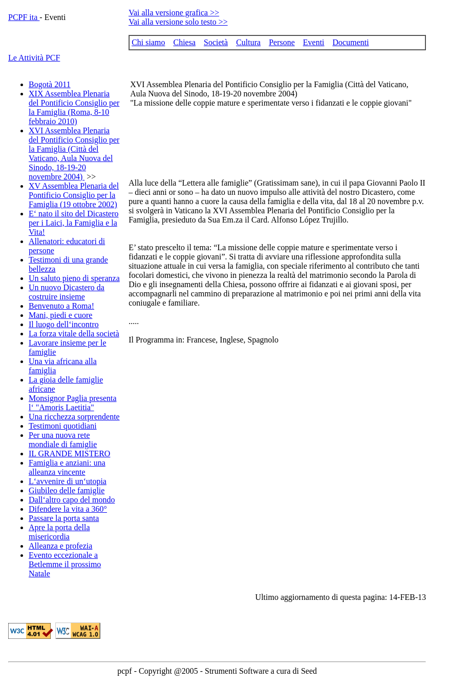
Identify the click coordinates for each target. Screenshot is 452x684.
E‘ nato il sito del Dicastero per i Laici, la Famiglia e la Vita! (74, 222)
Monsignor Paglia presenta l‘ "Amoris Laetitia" (73, 403)
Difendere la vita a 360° (68, 509)
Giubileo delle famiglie (66, 490)
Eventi (314, 42)
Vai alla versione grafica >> (173, 12)
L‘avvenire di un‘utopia (67, 481)
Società (216, 42)
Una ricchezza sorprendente (74, 416)
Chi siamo (148, 42)
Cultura (248, 42)
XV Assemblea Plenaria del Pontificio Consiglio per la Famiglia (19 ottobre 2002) (74, 195)
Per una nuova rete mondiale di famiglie (63, 440)
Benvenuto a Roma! (61, 305)
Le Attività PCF (34, 57)
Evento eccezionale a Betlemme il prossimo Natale (65, 564)
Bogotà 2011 (50, 84)
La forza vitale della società (74, 333)
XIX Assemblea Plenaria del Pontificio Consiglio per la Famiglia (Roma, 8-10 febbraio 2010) (74, 107)
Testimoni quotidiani (63, 425)
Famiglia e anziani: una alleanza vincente (67, 467)
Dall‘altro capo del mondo (72, 499)
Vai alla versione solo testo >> (178, 21)
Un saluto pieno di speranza (74, 278)
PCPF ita (23, 17)
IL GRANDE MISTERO (69, 453)
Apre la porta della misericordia (59, 532)
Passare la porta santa (64, 518)
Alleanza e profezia (60, 545)
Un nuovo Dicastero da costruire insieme (66, 292)
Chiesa (184, 42)
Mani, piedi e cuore (60, 315)
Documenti (351, 42)
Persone (282, 42)
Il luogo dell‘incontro (64, 324)
